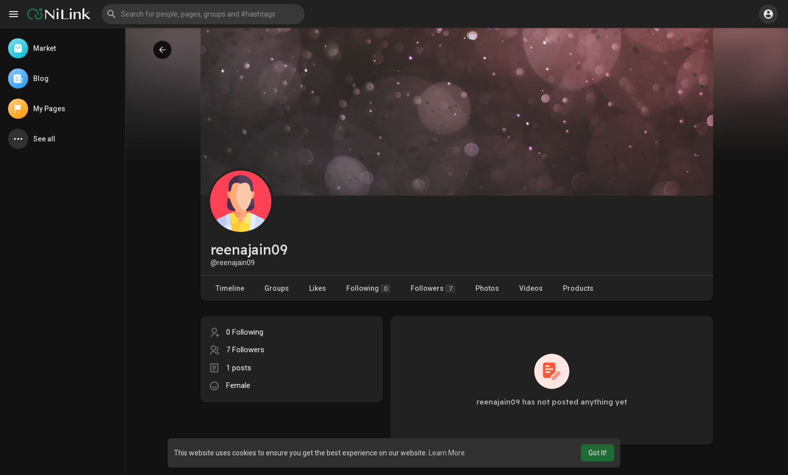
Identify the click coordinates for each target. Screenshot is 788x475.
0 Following (244, 332)
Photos (487, 288)
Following (368, 288)
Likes (317, 288)
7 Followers (245, 349)
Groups (276, 288)
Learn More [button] (447, 453)
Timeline (230, 288)
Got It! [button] (597, 453)
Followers (433, 288)
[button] (203, 14)
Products (578, 288)
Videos (531, 288)
